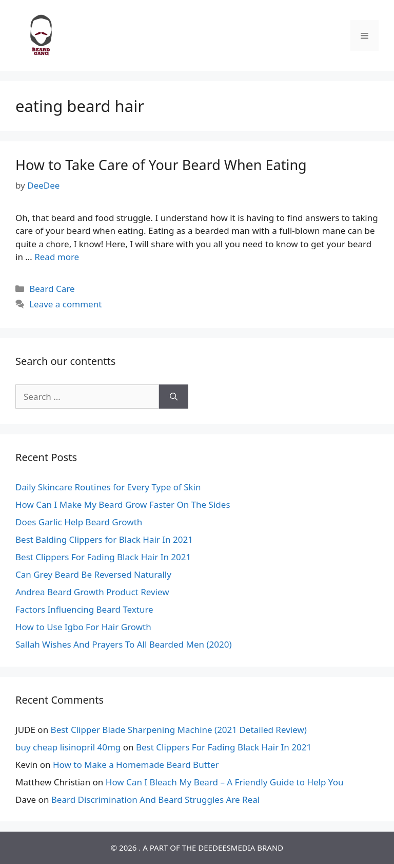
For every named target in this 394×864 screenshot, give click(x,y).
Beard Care (51, 289)
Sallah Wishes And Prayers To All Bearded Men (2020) (123, 644)
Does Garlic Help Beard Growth (78, 522)
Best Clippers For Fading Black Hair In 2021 (103, 557)
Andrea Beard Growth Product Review (92, 592)
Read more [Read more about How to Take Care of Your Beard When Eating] (56, 257)
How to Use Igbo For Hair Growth (83, 627)
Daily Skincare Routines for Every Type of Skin (108, 487)
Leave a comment (65, 304)
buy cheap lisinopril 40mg (68, 747)
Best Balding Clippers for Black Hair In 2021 (104, 539)
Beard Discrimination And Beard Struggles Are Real (155, 799)
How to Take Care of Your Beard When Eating (161, 164)
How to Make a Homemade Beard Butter (136, 764)
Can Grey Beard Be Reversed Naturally (93, 574)
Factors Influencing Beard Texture (84, 609)
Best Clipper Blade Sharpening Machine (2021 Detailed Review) (179, 730)
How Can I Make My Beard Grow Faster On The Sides (122, 504)
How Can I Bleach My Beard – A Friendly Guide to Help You (225, 782)
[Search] (173, 396)
